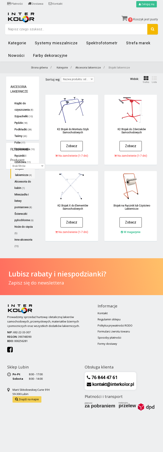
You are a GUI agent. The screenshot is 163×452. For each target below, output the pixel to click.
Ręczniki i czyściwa (22, 159)
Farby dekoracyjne (50, 55)
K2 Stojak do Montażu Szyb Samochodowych (73, 131)
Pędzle (21, 122)
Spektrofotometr (102, 43)
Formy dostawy (107, 380)
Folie (19, 142)
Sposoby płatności (109, 374)
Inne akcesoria (23, 242)
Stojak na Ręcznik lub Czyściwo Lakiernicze (131, 207)
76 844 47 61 (104, 414)
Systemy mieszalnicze (56, 43)
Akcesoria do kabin (22, 185)
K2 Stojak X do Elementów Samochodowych (73, 207)
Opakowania (24, 149)
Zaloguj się (146, 4)
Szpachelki (23, 116)
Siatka (146, 80)
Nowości (16, 55)
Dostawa (35, 4)
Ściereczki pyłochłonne (24, 217)
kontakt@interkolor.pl (112, 421)
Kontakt (55, 4)
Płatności (15, 4)
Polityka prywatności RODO (115, 362)
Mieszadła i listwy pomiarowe (23, 201)
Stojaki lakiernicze (23, 172)
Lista (154, 80)
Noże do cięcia (23, 229)
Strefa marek (138, 43)
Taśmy (20, 136)
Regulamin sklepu (109, 356)
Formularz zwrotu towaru (114, 368)
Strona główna (39, 67)
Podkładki (23, 129)
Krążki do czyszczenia (23, 106)
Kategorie (17, 43)
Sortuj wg (52, 79)
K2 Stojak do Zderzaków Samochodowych (132, 131)
